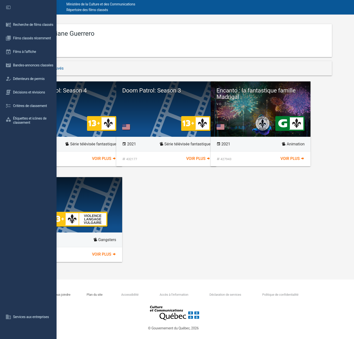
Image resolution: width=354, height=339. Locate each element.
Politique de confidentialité (296, 294)
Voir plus (138, 158)
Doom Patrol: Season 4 (101, 90)
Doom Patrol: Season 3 (195, 90)
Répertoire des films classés (131, 10)
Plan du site (130, 294)
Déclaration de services (246, 294)
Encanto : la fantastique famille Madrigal (299, 96)
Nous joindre (102, 294)
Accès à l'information (199, 294)
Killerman (84, 186)
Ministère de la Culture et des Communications (145, 4)
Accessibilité (160, 294)
